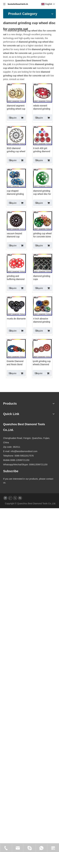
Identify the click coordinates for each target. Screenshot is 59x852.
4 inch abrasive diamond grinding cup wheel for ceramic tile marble (36, 587)
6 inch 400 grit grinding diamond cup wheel (35, 247)
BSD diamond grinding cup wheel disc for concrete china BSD (36, 204)
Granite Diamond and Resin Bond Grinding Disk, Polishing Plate (35, 630)
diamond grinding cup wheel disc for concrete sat (36, 332)
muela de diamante (36, 543)
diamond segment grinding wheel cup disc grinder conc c (36, 119)
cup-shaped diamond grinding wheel (35, 289)
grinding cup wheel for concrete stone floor (36, 417)
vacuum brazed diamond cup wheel (34, 374)
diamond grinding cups (35, 502)
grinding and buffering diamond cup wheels (36, 460)
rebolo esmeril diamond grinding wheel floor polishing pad (35, 161)
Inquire (32, 129)
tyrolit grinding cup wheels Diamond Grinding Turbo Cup (36, 673)
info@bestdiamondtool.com (34, 783)
